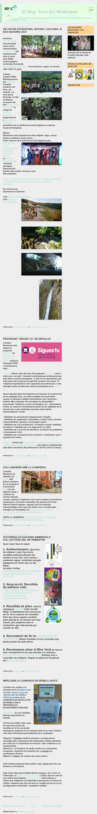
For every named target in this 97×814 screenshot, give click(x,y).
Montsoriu (21, 660)
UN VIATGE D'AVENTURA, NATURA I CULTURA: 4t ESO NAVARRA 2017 (32, 30)
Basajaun (10, 82)
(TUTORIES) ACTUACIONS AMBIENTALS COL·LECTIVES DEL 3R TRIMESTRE (27, 538)
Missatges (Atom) (26, 811)
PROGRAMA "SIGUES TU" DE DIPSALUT (27, 338)
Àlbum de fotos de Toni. (19, 197)
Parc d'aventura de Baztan (15, 66)
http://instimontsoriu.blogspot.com (22, 655)
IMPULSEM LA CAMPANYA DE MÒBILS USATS (30, 680)
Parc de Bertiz (9, 41)
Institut (11, 660)
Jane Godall (8, 713)
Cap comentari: (40, 327)
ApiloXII (19, 609)
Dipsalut (7, 373)
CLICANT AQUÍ (34, 778)
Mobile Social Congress (28, 775)
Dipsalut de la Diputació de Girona (9, 358)
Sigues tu (7, 353)
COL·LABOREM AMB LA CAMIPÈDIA (24, 467)
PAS (5, 489)
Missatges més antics (52, 806)
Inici (33, 806)
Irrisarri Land (9, 51)
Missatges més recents (14, 806)
